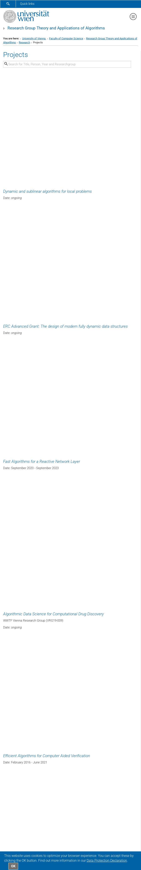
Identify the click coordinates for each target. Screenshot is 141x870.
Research (24, 42)
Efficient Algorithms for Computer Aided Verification (46, 756)
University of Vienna (34, 38)
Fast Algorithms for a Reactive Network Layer (41, 461)
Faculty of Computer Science (66, 38)
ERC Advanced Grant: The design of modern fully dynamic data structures (65, 326)
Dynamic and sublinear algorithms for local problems (47, 191)
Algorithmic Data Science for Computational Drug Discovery (53, 614)
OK (13, 866)
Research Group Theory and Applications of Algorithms (56, 28)
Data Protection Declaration (107, 860)
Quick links (27, 4)
